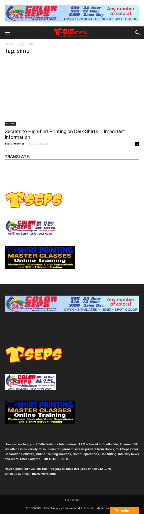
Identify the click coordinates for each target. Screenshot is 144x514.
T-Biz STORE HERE (55, 459)
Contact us (72, 500)
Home (9, 44)
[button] (137, 32)
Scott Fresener (14, 143)
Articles (10, 123)
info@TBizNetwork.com (39, 473)
